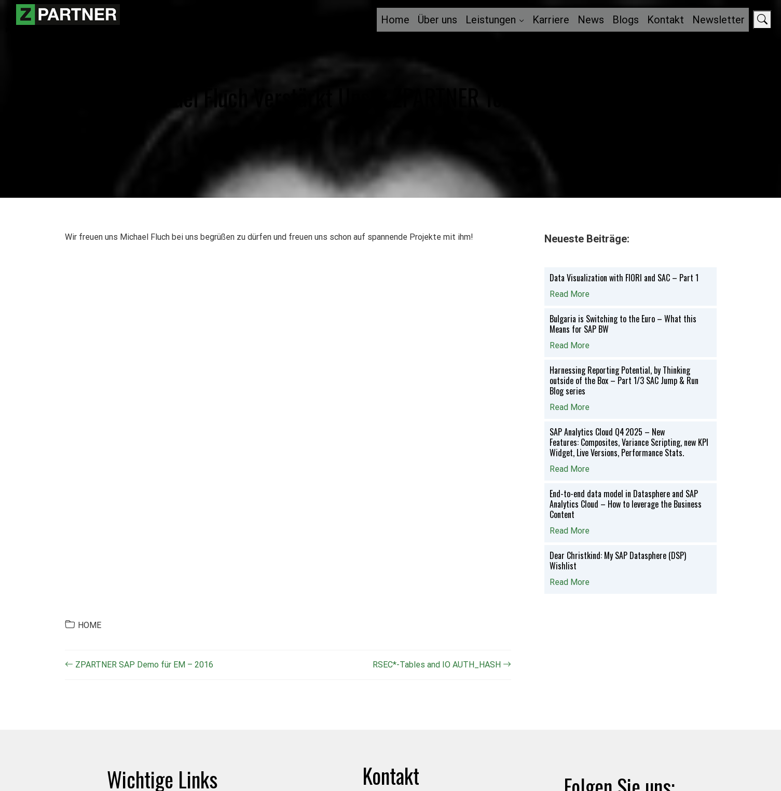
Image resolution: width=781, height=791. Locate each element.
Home (395, 19)
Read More (570, 294)
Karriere (550, 19)
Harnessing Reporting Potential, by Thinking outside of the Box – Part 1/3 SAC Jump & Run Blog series (624, 380)
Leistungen (490, 19)
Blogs (625, 19)
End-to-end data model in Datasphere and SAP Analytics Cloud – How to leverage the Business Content (626, 504)
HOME (89, 625)
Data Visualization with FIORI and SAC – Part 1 (624, 277)
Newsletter (718, 19)
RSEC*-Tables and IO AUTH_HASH (442, 665)
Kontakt (665, 19)
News (591, 19)
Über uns (437, 19)
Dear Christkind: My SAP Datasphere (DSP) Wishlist (618, 560)
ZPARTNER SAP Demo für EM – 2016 (139, 665)
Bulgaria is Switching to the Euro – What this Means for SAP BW (623, 323)
